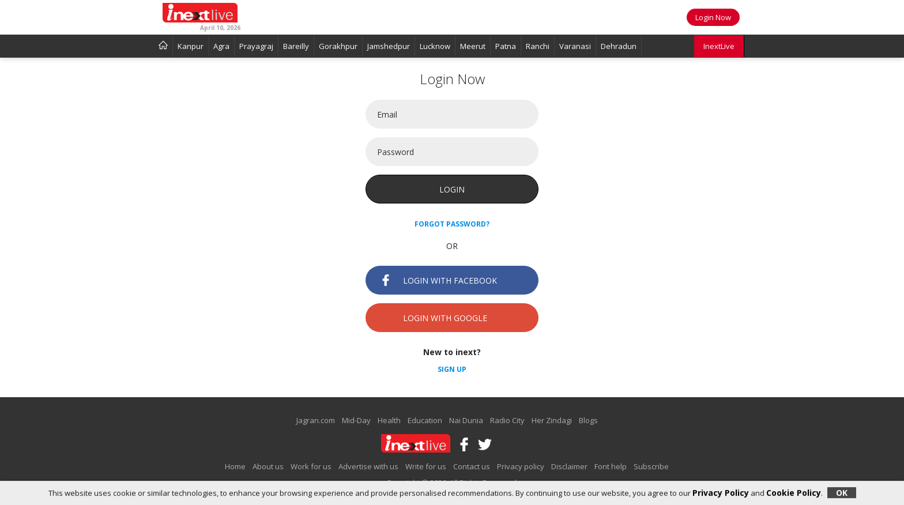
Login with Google (433, 317)
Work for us (311, 466)
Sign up (452, 369)
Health (389, 420)
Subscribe (651, 466)
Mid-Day (356, 420)
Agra (221, 46)
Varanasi (575, 46)
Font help (610, 466)
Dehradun (618, 46)
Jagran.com (315, 420)
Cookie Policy (793, 492)
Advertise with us (368, 466)
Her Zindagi (552, 420)
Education (425, 420)
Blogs (588, 420)
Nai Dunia (466, 420)
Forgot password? (452, 224)
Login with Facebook (438, 280)
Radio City (507, 420)
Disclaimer (569, 466)
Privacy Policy (720, 492)
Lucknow (435, 46)
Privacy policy (520, 466)
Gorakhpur (338, 46)
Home (235, 466)
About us (268, 466)
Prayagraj (256, 46)
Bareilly (296, 46)
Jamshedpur (388, 46)
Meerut (472, 46)
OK (842, 492)
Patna (505, 46)
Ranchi (537, 46)
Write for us (425, 466)
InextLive (718, 46)
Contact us (471, 466)
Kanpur (191, 46)
